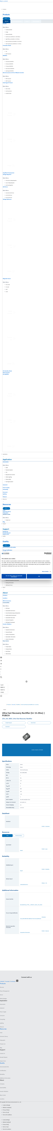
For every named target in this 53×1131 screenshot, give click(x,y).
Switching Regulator (9, 185)
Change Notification (7, 550)
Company (5, 595)
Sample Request (6, 533)
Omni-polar (8, 284)
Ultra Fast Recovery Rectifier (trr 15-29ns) (13, 43)
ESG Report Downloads (10, 622)
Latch (7, 289)
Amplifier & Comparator (8, 172)
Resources (7, 505)
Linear (7, 291)
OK (39, 576)
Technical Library (7, 511)
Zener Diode (8, 88)
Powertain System (9, 470)
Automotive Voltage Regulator (11, 180)
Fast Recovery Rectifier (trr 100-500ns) (13, 36)
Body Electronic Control (10, 474)
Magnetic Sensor (7, 278)
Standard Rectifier (9, 34)
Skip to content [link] (4, 1)
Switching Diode (9, 91)
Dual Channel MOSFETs (10, 68)
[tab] (6, 21)
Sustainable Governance (10, 610)
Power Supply (6, 487)
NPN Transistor (8, 78)
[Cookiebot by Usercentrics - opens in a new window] (45, 553)
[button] (28, 27)
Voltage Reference (7, 199)
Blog (4, 521)
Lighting (5, 494)
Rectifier (5, 23)
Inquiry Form (6, 534)
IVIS (6, 472)
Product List (8, 520)
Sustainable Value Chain (10, 617)
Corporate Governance (10, 629)
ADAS (7, 467)
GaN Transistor (6, 372)
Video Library (8, 653)
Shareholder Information (10, 636)
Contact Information (10, 639)
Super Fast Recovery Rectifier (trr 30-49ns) (14, 41)
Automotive (6, 462)
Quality (6, 542)
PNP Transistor (8, 81)
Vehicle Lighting (9, 477)
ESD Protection (8, 53)
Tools (4, 510)
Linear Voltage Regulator (10, 182)
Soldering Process (9, 585)
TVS (6, 51)
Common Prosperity (9, 620)
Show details (45, 571)
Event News (8, 651)
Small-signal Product (8, 82)
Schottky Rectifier (9, 29)
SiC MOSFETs (6, 374)
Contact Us (5, 531)
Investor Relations (7, 624)
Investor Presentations (10, 634)
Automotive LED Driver (10, 192)
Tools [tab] (7, 835)
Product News (8, 646)
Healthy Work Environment (11, 615)
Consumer (5, 492)
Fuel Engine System (9, 481)
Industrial (5, 484)
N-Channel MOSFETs (9, 63)
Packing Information (10, 582)
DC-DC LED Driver (9, 197)
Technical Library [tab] (18, 835)
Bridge (7, 32)
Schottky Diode (8, 93)
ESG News (8, 608)
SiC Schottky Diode (7, 371)
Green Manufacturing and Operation (13, 613)
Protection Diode (7, 45)
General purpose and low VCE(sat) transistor (13, 72)
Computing (5, 489)
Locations (5, 598)
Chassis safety (8, 479)
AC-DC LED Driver (9, 195)
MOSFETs (5, 55)
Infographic (5, 513)
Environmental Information (9, 547)
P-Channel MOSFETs (9, 66)
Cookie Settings (6, 1105)
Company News (9, 649)
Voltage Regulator (7, 174)
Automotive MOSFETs (10, 61)
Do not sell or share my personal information (14, 576)
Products (6, 15)
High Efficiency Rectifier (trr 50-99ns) (12, 39)
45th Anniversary (7, 600)
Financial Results (9, 632)
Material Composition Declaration (12, 580)
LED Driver (5, 187)
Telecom (5, 496)
